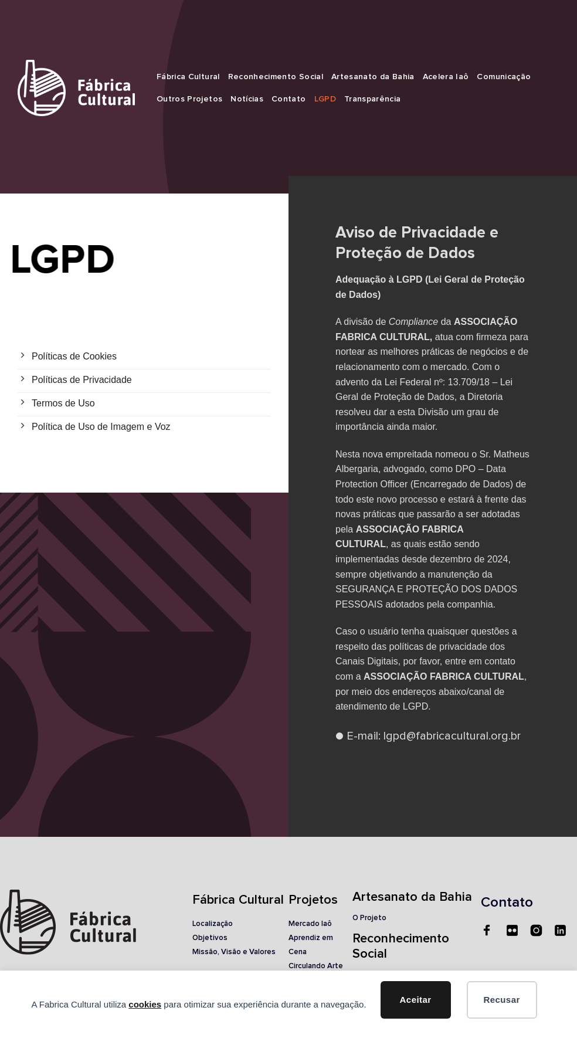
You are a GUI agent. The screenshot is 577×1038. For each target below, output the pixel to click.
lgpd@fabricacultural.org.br (452, 736)
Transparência (372, 99)
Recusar (501, 1000)
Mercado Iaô (310, 924)
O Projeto (369, 918)
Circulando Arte (315, 966)
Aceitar (416, 1000)
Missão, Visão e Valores (234, 952)
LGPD (325, 99)
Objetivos (210, 938)
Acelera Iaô (446, 77)
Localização (212, 924)
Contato (288, 99)
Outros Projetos (189, 99)
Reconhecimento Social (275, 77)
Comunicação (504, 77)
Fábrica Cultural (188, 77)
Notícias (246, 99)
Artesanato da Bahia (373, 77)
